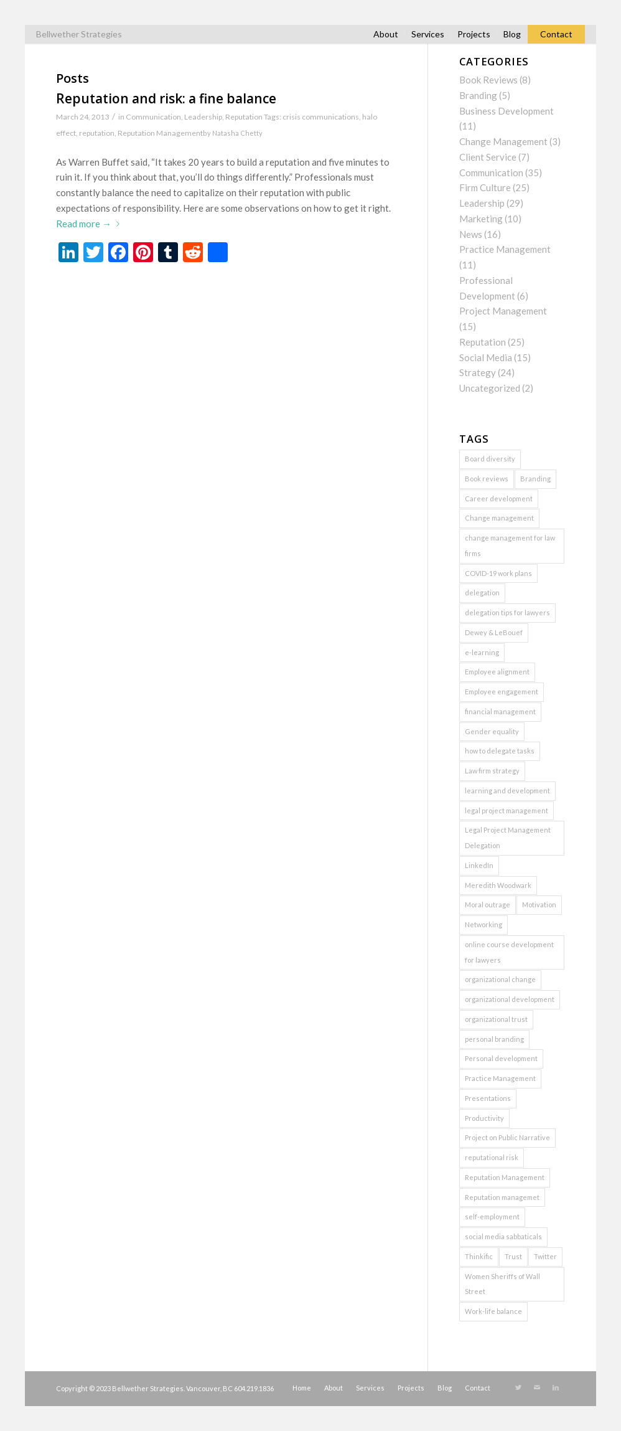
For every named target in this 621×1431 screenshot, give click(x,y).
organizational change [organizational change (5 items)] (500, 979)
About (385, 34)
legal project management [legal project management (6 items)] (506, 810)
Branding (478, 95)
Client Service (487, 157)
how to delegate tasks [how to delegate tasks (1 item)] (500, 751)
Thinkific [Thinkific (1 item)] (479, 1256)
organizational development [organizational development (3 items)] (509, 999)
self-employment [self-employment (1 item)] (492, 1216)
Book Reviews (488, 79)
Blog (512, 34)
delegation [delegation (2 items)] (482, 592)
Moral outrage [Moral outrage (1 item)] (487, 904)
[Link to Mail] (537, 1387)
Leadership (203, 116)
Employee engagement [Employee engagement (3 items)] (501, 691)
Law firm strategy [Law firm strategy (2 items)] (492, 771)
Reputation (244, 116)
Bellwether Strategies (79, 34)
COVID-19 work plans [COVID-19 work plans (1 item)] (498, 573)
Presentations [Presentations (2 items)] (488, 1098)
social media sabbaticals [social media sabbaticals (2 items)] (503, 1236)
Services (427, 34)
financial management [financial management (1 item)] (500, 711)
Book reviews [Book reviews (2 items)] (486, 479)
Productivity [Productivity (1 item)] (484, 1118)
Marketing (481, 218)
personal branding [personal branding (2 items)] (494, 1039)
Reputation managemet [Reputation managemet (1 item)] (502, 1197)
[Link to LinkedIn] (555, 1387)
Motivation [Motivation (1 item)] (539, 904)
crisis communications (320, 116)
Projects (473, 34)
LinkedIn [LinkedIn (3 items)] (479, 865)
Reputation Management (160, 133)
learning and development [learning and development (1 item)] (507, 790)
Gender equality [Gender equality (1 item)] (492, 731)
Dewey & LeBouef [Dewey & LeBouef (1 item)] (494, 632)
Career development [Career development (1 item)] (499, 498)
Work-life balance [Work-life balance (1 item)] (493, 1311)
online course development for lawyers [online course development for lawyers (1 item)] (509, 952)
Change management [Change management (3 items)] (499, 518)
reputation (96, 133)
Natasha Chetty (237, 133)
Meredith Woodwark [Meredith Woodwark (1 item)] (498, 885)
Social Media (485, 357)
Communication (153, 116)
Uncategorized (489, 388)
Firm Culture (485, 187)
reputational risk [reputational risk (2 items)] (491, 1157)
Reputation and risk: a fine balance (166, 98)
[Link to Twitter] (518, 1387)
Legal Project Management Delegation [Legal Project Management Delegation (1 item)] (508, 837)
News (470, 234)
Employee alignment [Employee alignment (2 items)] (497, 672)
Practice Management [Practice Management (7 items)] (500, 1078)
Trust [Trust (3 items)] (513, 1256)
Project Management (503, 310)
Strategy (477, 372)
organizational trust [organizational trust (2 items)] (496, 1019)
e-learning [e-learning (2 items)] (482, 652)
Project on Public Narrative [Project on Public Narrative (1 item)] (507, 1137)
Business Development (506, 110)
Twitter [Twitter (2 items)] (545, 1256)
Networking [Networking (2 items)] (483, 924)
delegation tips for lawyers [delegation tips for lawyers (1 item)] (507, 612)
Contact (556, 34)
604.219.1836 (254, 1388)
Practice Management (505, 249)
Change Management (503, 141)
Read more (90, 223)
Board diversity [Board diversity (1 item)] (490, 459)
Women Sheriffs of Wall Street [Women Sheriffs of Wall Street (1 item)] (502, 1284)
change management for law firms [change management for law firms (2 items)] (510, 545)
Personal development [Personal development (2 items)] (501, 1058)
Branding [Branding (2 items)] (535, 479)
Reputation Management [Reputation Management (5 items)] (504, 1177)
